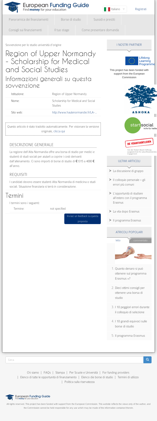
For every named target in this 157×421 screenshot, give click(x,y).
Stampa (60, 372)
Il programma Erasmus (127, 220)
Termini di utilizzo (128, 377)
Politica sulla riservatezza (80, 382)
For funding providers (115, 372)
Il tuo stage (61, 30)
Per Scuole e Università (83, 372)
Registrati (140, 9)
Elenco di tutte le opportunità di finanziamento (48, 377)
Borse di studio (71, 19)
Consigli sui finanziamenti (25, 30)
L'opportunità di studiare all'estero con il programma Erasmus (130, 198)
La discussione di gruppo (128, 171)
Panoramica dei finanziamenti (28, 19)
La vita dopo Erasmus (126, 211)
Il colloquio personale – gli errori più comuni (129, 182)
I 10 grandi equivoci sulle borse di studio (131, 323)
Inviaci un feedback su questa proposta (82, 219)
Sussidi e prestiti (104, 19)
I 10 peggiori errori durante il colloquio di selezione (132, 309)
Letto (122, 240)
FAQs (47, 372)
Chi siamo (33, 372)
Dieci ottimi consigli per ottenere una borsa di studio (130, 293)
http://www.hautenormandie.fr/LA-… (74, 112)
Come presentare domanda (100, 30)
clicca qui (59, 131)
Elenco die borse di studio (97, 377)
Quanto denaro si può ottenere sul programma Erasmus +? (130, 273)
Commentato (140, 240)
